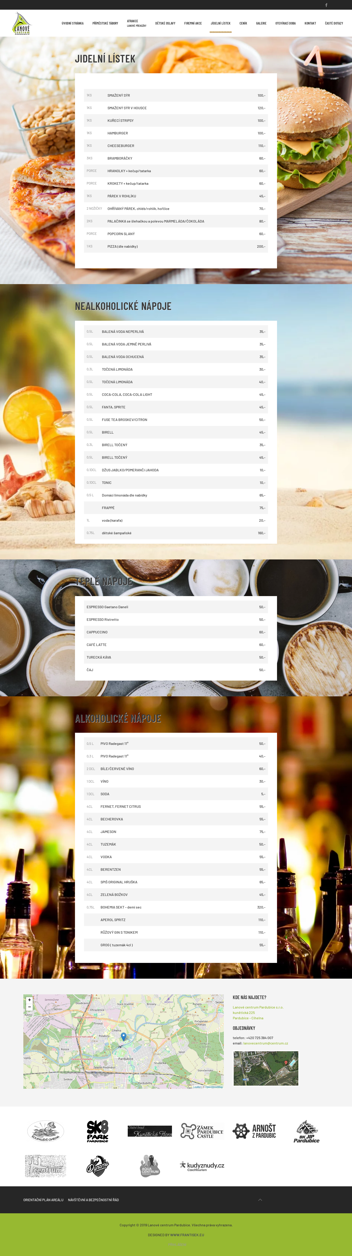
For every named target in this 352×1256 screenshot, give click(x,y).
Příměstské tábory (105, 23)
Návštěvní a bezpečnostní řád (93, 1200)
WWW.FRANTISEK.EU (187, 1235)
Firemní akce (193, 23)
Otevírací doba (285, 23)
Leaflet (197, 1087)
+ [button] (29, 1000)
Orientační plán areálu (43, 1200)
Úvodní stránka (73, 23)
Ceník (243, 23)
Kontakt (310, 23)
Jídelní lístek (221, 23)
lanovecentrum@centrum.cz (265, 1043)
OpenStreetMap (214, 1087)
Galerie (261, 23)
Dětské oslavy (165, 23)
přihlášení (177, 1245)
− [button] (29, 1007)
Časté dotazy (334, 23)
